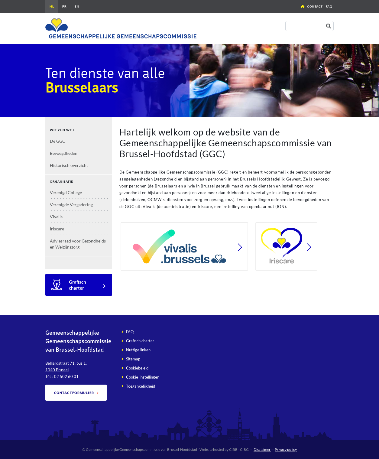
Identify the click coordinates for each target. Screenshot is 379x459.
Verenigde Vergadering (71, 204)
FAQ (329, 6)
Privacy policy (286, 449)
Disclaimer (262, 449)
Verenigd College (66, 192)
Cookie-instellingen (142, 377)
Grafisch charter (77, 285)
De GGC (57, 141)
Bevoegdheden (63, 153)
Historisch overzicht (69, 165)
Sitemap (133, 358)
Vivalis (56, 216)
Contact (315, 6)
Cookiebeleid (137, 368)
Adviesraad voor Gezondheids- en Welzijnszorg (78, 243)
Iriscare (57, 228)
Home (303, 6)
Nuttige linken (138, 349)
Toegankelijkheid (140, 386)
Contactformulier (74, 393)
